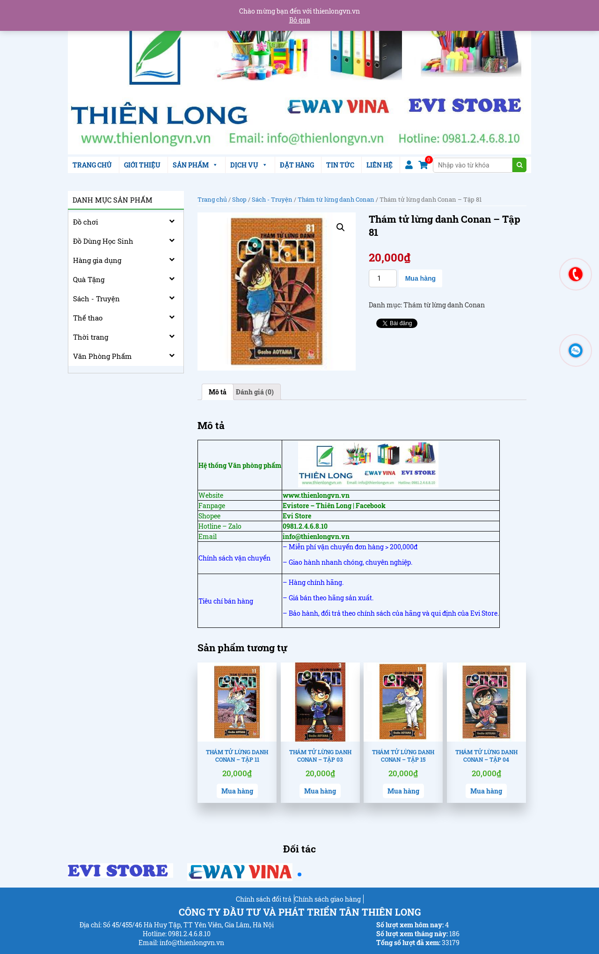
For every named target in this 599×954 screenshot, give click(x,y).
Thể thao (87, 317)
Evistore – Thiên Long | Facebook (334, 505)
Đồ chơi (85, 221)
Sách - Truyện (96, 298)
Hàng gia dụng (97, 260)
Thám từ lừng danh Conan (336, 199)
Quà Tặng (88, 279)
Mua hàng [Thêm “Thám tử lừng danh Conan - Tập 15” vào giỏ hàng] (403, 791)
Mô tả (217, 391)
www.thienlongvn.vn (316, 495)
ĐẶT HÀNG (297, 164)
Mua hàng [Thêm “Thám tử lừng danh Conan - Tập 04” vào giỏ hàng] (486, 791)
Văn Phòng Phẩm (102, 356)
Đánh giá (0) (255, 391)
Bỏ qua (299, 19)
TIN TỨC (340, 164)
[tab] (218, 392)
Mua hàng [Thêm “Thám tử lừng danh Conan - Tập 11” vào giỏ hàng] (237, 791)
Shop (239, 199)
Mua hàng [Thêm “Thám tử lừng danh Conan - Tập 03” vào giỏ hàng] (320, 791)
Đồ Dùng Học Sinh (103, 241)
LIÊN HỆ (379, 164)
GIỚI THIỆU (142, 164)
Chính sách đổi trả (264, 899)
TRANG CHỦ (92, 164)
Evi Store (297, 515)
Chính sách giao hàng (327, 899)
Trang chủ (212, 199)
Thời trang (90, 337)
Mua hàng (420, 278)
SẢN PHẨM (195, 164)
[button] (299, 874)
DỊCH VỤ (249, 164)
